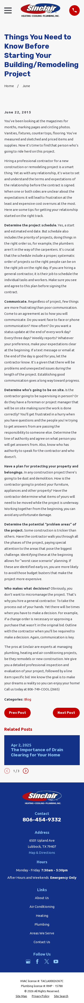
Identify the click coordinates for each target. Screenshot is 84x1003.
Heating (42, 915)
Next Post (66, 713)
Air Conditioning (42, 906)
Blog (27, 699)
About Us (42, 898)
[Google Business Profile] (28, 961)
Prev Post (17, 713)
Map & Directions (42, 852)
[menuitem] (21, 996)
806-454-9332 (42, 820)
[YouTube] (56, 961)
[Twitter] (46, 961)
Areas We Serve (42, 933)
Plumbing (41, 924)
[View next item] (25, 771)
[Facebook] (37, 961)
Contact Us (42, 942)
